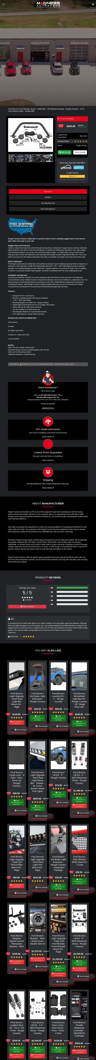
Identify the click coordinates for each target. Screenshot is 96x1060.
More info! (83, 136)
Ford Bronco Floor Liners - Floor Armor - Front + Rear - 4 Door (58, 1027)
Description (48, 191)
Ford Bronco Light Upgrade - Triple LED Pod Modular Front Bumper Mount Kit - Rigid (58, 943)
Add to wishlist (80, 152)
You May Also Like (48, 203)
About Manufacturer (48, 209)
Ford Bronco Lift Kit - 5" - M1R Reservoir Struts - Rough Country (79, 941)
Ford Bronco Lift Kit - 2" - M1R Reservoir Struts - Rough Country (79, 777)
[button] (50, 135)
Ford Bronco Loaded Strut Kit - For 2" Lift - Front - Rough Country (16, 1027)
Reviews (48, 197)
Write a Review (27, 606)
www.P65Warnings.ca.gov (64, 364)
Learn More (79, 167)
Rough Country (81, 145)
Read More (48, 460)
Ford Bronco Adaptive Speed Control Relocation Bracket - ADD (17, 941)
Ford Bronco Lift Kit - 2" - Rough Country (58, 775)
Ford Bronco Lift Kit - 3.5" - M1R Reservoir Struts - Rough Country (37, 1027)
